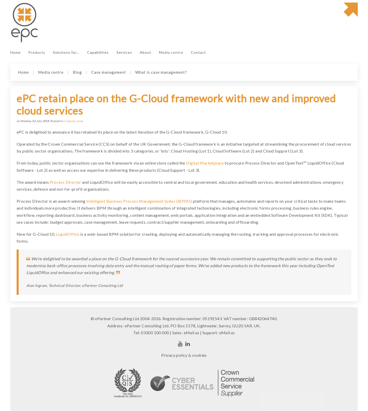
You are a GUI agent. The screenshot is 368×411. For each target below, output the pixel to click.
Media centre (171, 52)
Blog (77, 72)
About (145, 52)
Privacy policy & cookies (184, 355)
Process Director (65, 182)
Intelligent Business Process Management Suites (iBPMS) (139, 201)
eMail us (191, 332)
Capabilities (98, 52)
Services (124, 52)
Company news (73, 121)
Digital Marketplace (205, 162)
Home (15, 52)
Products (36, 52)
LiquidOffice (67, 234)
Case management (108, 72)
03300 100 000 (155, 332)
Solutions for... (66, 52)
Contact (198, 52)
